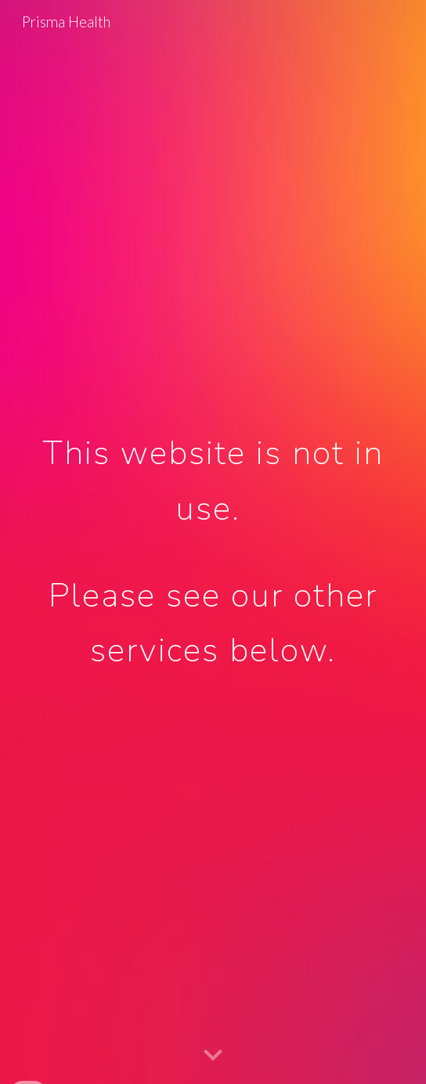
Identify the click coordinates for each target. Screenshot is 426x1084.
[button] (213, 1056)
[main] (212, 542)
